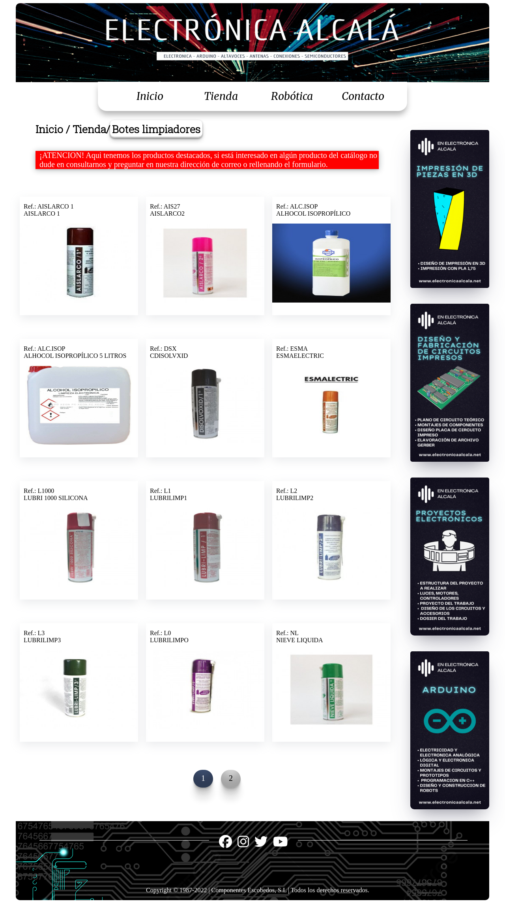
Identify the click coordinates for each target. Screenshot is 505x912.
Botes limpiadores (156, 129)
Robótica (292, 96)
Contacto (363, 96)
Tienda (221, 96)
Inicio (150, 96)
